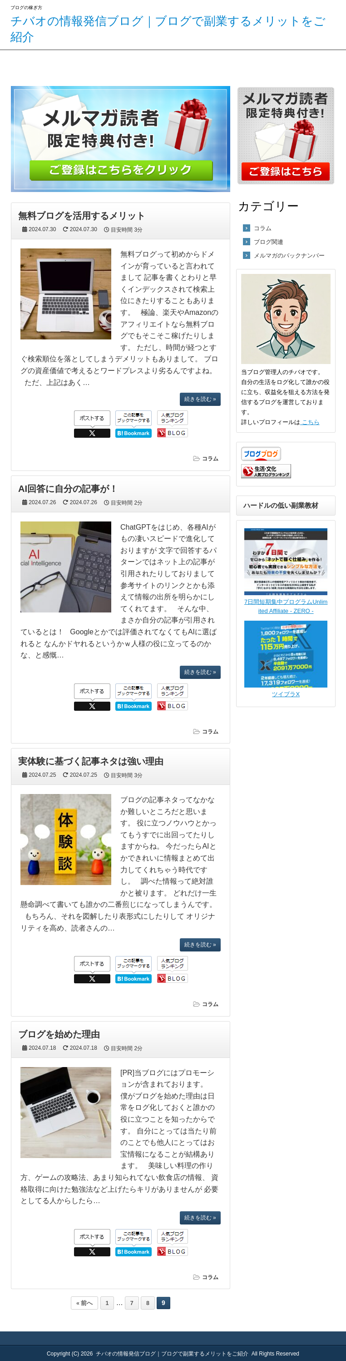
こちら (310, 422)
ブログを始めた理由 (59, 1034)
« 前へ (84, 1303)
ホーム (17, 64)
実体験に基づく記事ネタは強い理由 (90, 761)
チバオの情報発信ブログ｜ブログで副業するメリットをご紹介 (172, 1354)
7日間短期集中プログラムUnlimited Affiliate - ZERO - (285, 602)
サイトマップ (73, 64)
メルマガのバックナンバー (289, 255)
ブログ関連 (268, 241)
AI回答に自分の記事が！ (68, 489)
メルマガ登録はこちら (151, 64)
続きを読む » (200, 399)
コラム (210, 458)
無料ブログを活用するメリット (81, 216)
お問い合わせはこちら (229, 64)
